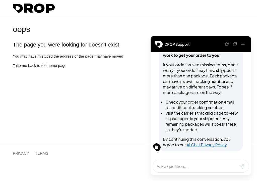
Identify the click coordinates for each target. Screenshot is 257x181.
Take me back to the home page (39, 65)
